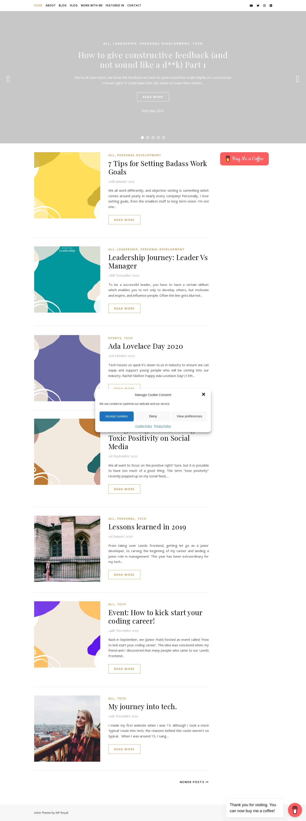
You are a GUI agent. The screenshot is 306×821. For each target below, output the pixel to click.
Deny (153, 416)
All (106, 43)
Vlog (74, 5)
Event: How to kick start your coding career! (155, 616)
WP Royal (62, 813)
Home (38, 5)
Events (114, 338)
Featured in (115, 5)
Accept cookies (117, 416)
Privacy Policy (162, 426)
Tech (198, 43)
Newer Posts (194, 782)
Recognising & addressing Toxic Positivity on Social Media (151, 438)
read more (153, 97)
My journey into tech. (142, 706)
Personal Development (165, 43)
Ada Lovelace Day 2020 (145, 346)
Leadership (125, 43)
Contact (134, 5)
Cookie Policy (143, 426)
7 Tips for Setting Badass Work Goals (157, 167)
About (51, 5)
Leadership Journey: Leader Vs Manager (158, 261)
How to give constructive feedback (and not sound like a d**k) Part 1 (153, 59)
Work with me (92, 5)
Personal (126, 519)
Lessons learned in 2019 (147, 526)
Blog (63, 5)
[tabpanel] (153, 77)
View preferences (189, 416)
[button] (204, 394)
